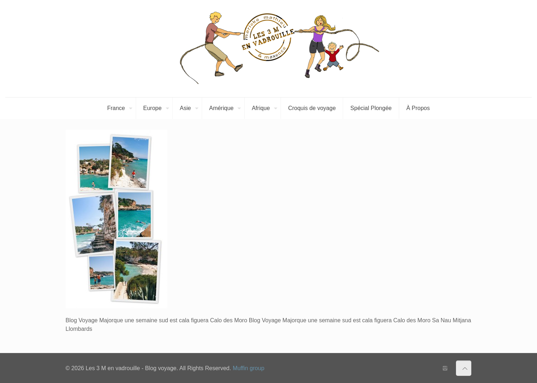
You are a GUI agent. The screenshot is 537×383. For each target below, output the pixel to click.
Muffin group (249, 368)
